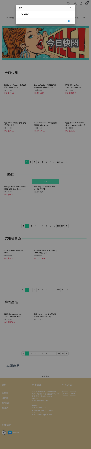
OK (69, 21)
